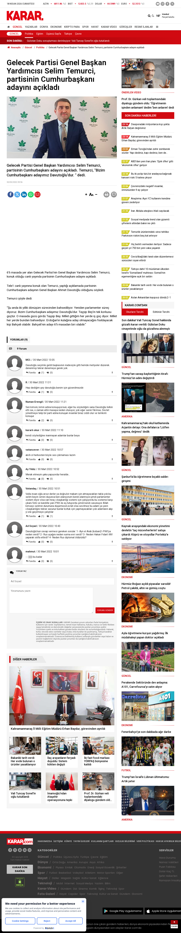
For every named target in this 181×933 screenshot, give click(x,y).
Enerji (91, 867)
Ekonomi (56, 26)
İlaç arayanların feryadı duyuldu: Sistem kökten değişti (56, 40)
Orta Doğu (58, 862)
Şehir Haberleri (168, 876)
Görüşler (125, 26)
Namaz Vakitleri (168, 862)
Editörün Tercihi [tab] (161, 311)
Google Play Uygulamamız (125, 911)
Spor (85, 26)
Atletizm (90, 873)
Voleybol (78, 873)
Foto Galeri (46, 894)
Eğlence (103, 878)
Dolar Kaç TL (166, 871)
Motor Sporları (106, 873)
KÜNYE (68, 841)
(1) (42, 372)
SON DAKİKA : (15, 40)
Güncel (17, 26)
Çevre (78, 33)
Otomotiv (80, 867)
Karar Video (109, 26)
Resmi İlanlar (144, 26)
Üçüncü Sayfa (53, 33)
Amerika (72, 862)
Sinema (83, 889)
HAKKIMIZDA (45, 841)
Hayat (95, 26)
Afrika (100, 862)
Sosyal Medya (84, 883)
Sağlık (76, 878)
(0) (51, 372)
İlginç (101, 889)
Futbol (53, 873)
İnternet (69, 883)
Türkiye (68, 33)
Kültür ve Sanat (108, 894)
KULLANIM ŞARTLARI (102, 841)
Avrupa (83, 862)
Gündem (66, 889)
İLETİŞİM (58, 841)
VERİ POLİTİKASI (145, 841)
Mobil (59, 883)
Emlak (69, 867)
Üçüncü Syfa (71, 857)
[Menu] (156, 27)
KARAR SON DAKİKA (19, 869)
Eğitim (39, 33)
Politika (29, 33)
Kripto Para (72, 26)
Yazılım (99, 883)
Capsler (73, 894)
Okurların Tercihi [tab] (135, 311)
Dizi (75, 889)
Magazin (66, 878)
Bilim (107, 883)
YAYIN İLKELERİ (81, 841)
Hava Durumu (167, 858)
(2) (42, 420)
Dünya (44, 26)
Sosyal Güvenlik (105, 867)
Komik (93, 889)
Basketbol (65, 873)
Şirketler (121, 867)
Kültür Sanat (89, 878)
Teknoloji (45, 883)
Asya (92, 862)
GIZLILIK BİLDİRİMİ (125, 841)
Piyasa (60, 867)
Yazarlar (31, 26)
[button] (86, 195)
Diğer (119, 873)
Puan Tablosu (167, 867)
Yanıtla (32, 372)
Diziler (55, 878)
